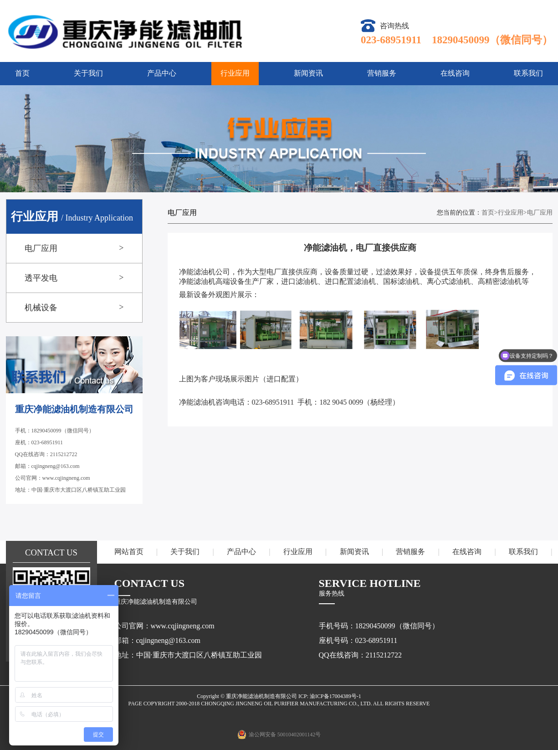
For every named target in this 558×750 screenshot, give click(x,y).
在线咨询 (455, 73)
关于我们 (88, 73)
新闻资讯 (308, 73)
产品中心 (161, 73)
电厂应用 (540, 212)
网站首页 (128, 551)
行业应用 (235, 73)
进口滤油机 (299, 281)
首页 (22, 73)
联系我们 (528, 73)
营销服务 (381, 73)
